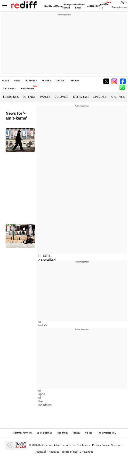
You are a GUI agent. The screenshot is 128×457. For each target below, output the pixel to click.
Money (60, 6)
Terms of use (70, 451)
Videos (88, 432)
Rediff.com (45, 445)
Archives (118, 97)
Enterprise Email (69, 6)
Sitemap (116, 445)
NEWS (17, 80)
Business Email (80, 6)
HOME (5, 80)
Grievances (86, 451)
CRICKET (61, 80)
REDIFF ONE (27, 88)
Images (45, 97)
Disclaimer (83, 445)
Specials (99, 97)
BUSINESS (31, 80)
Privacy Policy (100, 445)
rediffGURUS (93, 6)
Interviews (80, 97)
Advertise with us (64, 445)
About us (54, 451)
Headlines (11, 97)
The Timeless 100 (106, 432)
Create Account (119, 7)
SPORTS (75, 80)
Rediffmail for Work (22, 432)
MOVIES (46, 80)
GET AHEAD (9, 88)
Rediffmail (50, 6)
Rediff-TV (104, 6)
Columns (61, 97)
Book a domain (45, 432)
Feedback (41, 451)
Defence (29, 97)
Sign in (124, 2)
